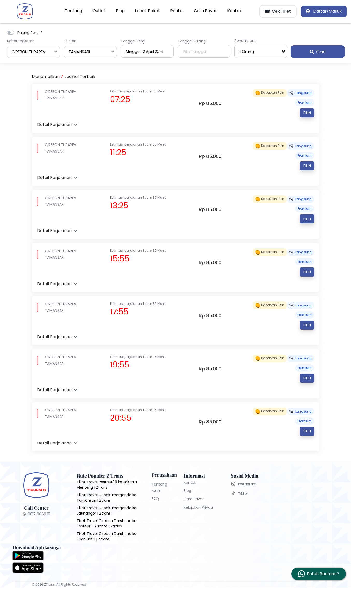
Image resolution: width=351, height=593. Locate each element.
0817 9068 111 (36, 514)
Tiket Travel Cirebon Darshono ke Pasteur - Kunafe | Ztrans (107, 523)
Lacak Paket (147, 11)
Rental (176, 11)
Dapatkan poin (269, 93)
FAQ (155, 498)
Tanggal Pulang (192, 41)
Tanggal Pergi (133, 41)
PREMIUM (305, 102)
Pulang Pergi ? (29, 32)
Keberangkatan (21, 41)
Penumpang (245, 40)
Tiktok (243, 493)
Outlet (98, 11)
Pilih (307, 112)
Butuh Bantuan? (323, 574)
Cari (318, 51)
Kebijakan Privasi (198, 507)
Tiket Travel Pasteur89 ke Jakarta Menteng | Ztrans (107, 484)
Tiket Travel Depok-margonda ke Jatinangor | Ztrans (107, 510)
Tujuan (70, 41)
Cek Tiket (278, 11)
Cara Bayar (205, 11)
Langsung (300, 93)
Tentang (73, 11)
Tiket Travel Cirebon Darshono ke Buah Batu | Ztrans (107, 536)
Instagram (247, 484)
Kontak (234, 11)
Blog (120, 11)
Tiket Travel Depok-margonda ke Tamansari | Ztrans (107, 497)
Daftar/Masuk (324, 11)
